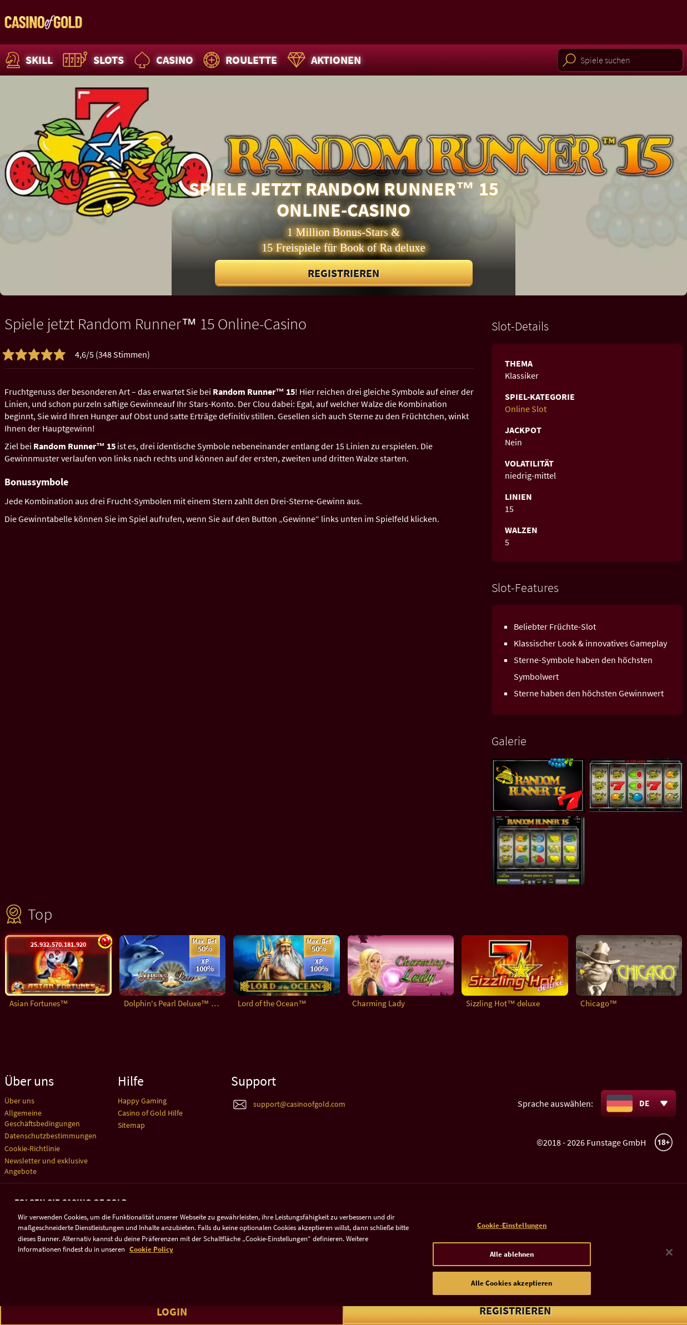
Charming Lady (378, 1003)
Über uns (19, 1101)
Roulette (238, 60)
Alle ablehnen (512, 1267)
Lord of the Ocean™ (272, 1003)
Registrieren (343, 273)
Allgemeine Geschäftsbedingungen (42, 1118)
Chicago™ (599, 1003)
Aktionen (322, 60)
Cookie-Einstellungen (512, 1239)
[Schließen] (669, 1266)
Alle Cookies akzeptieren (511, 1297)
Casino (162, 60)
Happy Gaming (142, 1101)
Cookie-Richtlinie (32, 1148)
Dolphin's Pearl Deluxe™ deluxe (175, 1003)
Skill (28, 60)
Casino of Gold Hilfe (150, 1113)
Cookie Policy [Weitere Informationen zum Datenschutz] (151, 1263)
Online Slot (525, 408)
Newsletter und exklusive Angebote (46, 1166)
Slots (92, 60)
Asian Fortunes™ (38, 1003)
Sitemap (131, 1125)
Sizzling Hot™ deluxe (503, 1003)
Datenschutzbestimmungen (50, 1136)
